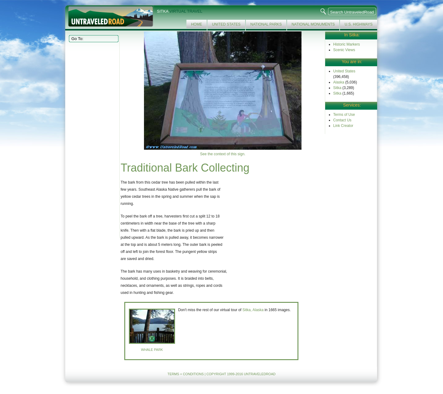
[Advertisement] (93, 139)
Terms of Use (344, 114)
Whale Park (152, 349)
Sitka (337, 88)
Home (196, 24)
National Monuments (313, 24)
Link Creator (343, 126)
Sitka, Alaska (253, 310)
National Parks (266, 24)
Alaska (338, 82)
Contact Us (342, 120)
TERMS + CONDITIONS (185, 374)
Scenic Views (344, 50)
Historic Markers (346, 44)
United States (226, 24)
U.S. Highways (359, 24)
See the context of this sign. (222, 154)
